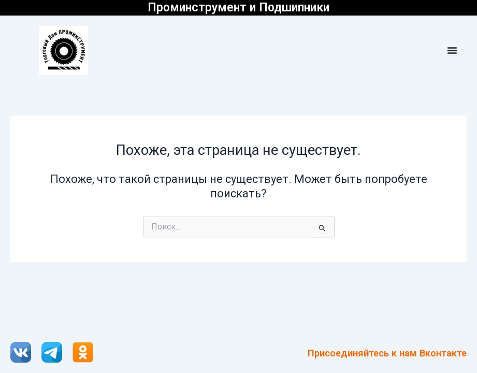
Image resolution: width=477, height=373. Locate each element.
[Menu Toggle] (452, 50)
